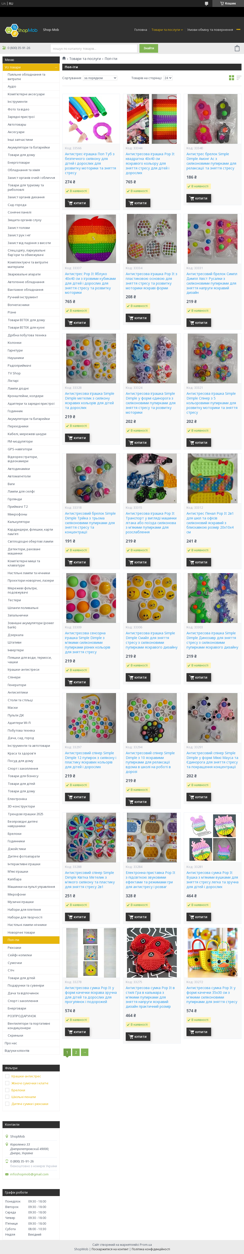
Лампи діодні (18, 388)
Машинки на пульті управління (31, 886)
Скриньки (15, 1035)
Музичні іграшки (21, 902)
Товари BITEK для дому (26, 320)
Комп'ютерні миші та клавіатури (24, 563)
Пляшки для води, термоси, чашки (30, 659)
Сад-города (17, 204)
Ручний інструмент (23, 297)
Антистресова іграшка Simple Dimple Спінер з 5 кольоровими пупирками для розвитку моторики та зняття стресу (212, 403)
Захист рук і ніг (19, 235)
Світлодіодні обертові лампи (30, 541)
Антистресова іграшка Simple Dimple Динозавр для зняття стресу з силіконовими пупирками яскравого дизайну (212, 640)
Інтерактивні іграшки (24, 864)
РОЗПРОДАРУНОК (22, 1016)
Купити (80, 203)
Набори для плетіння (24, 909)
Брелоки (14, 833)
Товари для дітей (21, 783)
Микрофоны (17, 514)
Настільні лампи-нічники (27, 924)
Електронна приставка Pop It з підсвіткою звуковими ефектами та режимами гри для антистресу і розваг (150, 879)
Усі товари (13, 67)
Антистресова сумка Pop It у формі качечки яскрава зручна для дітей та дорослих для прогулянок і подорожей (91, 995)
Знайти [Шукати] (149, 48)
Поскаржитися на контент (110, 1249)
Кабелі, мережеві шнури (27, 434)
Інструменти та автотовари (29, 745)
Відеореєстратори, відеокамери (23, 458)
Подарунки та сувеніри (26, 985)
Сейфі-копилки (20, 955)
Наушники (16, 357)
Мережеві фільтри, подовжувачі (22, 590)
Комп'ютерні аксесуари (26, 94)
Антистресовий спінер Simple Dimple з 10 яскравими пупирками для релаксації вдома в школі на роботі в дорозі (150, 762)
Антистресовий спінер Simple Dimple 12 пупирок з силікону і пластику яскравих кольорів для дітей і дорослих (90, 760)
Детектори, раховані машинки (24, 551)
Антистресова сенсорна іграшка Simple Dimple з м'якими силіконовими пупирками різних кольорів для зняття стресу (87, 642)
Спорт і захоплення (23, 768)
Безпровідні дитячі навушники (23, 823)
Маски (13, 707)
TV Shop (14, 373)
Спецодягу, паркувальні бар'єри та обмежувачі (26, 252)
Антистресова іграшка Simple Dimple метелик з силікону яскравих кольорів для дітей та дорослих (89, 400)
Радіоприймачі (19, 365)
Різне (12, 312)
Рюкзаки (14, 947)
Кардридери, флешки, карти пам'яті (30, 531)
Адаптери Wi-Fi (19, 722)
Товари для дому (21, 154)
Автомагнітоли (19, 476)
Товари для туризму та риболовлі (26, 187)
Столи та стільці (20, 700)
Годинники (16, 841)
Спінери (14, 677)
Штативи (14, 642)
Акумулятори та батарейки (29, 147)
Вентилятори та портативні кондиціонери (29, 1025)
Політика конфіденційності (151, 1249)
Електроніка (17, 799)
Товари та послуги (165, 29)
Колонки (14, 342)
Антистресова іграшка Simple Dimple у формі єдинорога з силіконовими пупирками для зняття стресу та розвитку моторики (151, 403)
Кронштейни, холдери (25, 396)
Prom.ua (146, 1245)
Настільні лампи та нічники (29, 573)
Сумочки (15, 962)
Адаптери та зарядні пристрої (31, 403)
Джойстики (17, 849)
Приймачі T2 (18, 506)
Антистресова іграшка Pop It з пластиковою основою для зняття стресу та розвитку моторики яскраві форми (151, 281)
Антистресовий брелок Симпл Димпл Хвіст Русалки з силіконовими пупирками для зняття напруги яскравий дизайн (211, 283)
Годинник (15, 411)
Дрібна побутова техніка (27, 335)
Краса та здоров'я (22, 753)
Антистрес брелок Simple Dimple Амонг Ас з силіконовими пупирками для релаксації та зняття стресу (211, 161)
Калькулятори (19, 521)
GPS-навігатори (20, 449)
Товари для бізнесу (23, 776)
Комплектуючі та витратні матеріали (28, 264)
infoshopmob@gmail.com (29, 1174)
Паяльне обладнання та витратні (26, 76)
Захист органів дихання (26, 197)
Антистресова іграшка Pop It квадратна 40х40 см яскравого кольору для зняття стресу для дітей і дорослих (150, 163)
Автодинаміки (19, 468)
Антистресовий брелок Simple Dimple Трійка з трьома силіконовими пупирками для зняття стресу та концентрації (90, 523)
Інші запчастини (20, 139)
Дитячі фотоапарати (24, 856)
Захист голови (19, 227)
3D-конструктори (21, 806)
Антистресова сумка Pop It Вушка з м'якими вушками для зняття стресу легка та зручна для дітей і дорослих (212, 879)
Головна (140, 29)
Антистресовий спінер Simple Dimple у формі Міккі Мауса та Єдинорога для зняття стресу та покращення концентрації (212, 760)
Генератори (17, 685)
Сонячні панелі (19, 212)
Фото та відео (18, 109)
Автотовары (17, 124)
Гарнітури (15, 350)
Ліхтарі (13, 380)
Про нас (11, 1043)
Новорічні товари (21, 932)
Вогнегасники (18, 304)
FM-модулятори (20, 441)
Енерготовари (19, 162)
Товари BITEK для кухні (26, 327)
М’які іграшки (18, 871)
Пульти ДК (16, 715)
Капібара (14, 879)
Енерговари (17, 1008)
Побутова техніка (21, 730)
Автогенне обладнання (26, 282)
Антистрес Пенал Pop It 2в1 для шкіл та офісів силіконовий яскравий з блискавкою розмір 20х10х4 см (210, 523)
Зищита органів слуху (25, 220)
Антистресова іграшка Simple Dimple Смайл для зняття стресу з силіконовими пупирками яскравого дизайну (152, 640)
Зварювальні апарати (24, 274)
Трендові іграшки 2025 (25, 814)
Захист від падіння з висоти (29, 243)
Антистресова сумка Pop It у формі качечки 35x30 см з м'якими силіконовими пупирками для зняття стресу (211, 995)
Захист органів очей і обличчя (31, 177)
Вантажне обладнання (25, 289)
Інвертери (16, 650)
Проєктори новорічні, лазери (31, 580)
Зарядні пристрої (21, 116)
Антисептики (18, 692)
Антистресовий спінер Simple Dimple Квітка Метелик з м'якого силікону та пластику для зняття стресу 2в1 (90, 879)
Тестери (14, 600)
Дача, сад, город (21, 738)
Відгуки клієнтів (17, 1050)
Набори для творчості (25, 917)
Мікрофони (17, 894)
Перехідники (18, 426)
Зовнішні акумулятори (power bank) (31, 625)
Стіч (11, 970)
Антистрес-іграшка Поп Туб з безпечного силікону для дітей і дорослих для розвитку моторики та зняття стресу (90, 163)
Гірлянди (15, 499)
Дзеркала (15, 635)
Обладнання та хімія (24, 170)
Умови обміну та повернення (210, 29)
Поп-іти (13, 940)
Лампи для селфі (21, 491)
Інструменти (17, 101)
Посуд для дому (20, 760)
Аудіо (12, 86)
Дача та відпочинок (23, 993)
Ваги (11, 484)
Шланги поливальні (23, 607)
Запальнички (18, 615)
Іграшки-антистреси (23, 669)
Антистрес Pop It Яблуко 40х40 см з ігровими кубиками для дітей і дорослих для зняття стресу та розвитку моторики (90, 283)
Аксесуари (16, 132)
